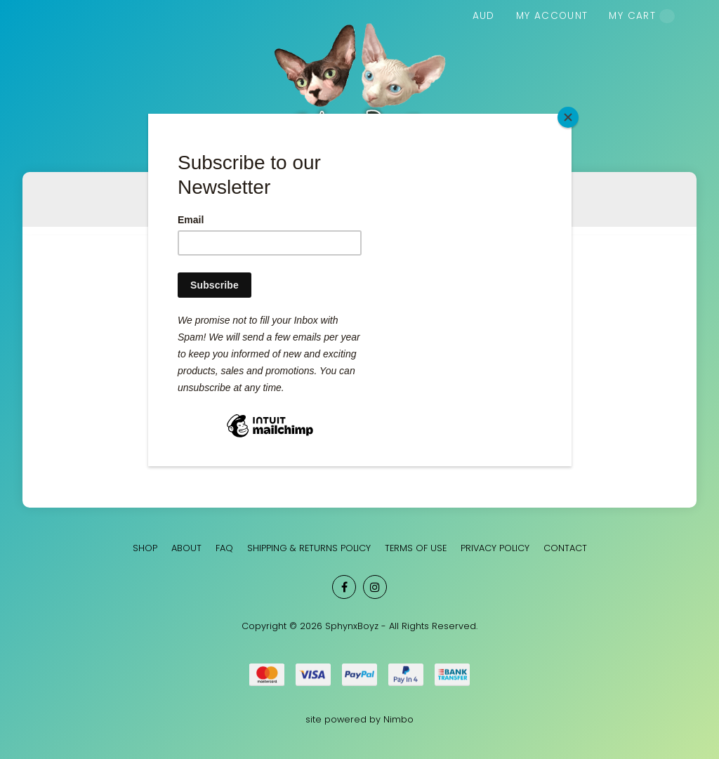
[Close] (568, 117)
